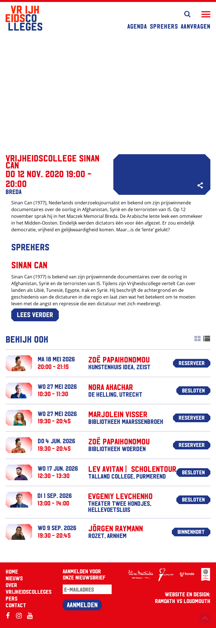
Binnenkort (191, 531)
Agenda (137, 26)
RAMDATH (165, 601)
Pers (11, 598)
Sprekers (164, 26)
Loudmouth (197, 601)
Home (12, 571)
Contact (16, 605)
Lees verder (35, 314)
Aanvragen (195, 26)
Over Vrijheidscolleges (28, 588)
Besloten (193, 390)
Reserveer (192, 363)
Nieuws (14, 578)
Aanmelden (82, 604)
